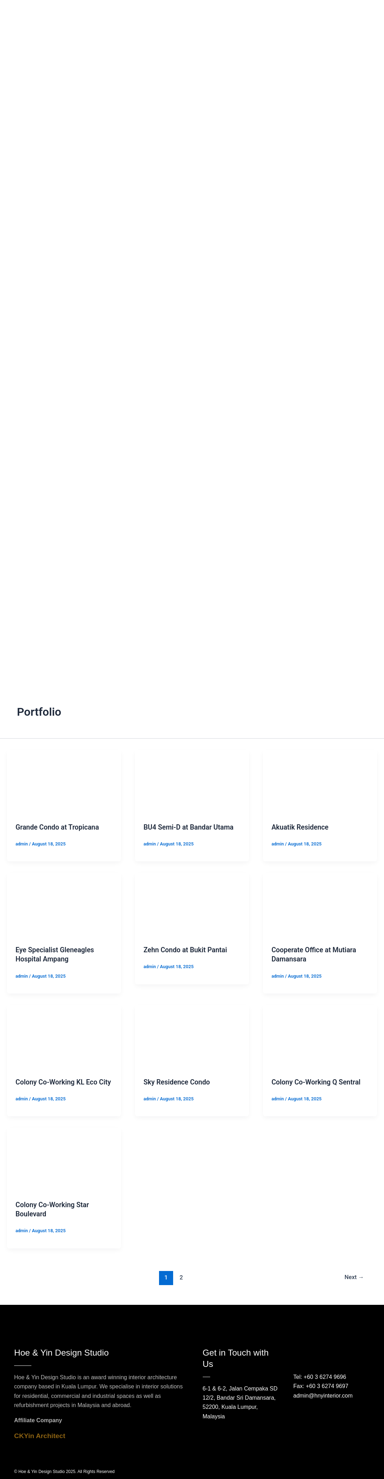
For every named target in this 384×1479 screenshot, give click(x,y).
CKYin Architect (39, 1436)
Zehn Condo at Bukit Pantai (187, 950)
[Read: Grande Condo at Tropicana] (64, 781)
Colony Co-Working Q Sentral (317, 1081)
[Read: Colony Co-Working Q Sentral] (320, 1036)
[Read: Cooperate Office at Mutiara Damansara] (320, 904)
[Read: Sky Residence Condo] (192, 1036)
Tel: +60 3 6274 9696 (319, 1377)
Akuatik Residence (301, 827)
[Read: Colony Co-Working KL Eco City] (64, 1036)
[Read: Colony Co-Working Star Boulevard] (64, 1168)
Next (354, 1285)
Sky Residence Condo (178, 1081)
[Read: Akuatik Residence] (320, 781)
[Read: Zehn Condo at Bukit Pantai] (192, 904)
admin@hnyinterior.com (323, 1396)
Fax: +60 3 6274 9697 (320, 1386)
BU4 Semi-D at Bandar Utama (190, 827)
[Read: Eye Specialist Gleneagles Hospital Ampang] (64, 904)
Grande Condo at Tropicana (59, 827)
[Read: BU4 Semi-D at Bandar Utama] (192, 781)
